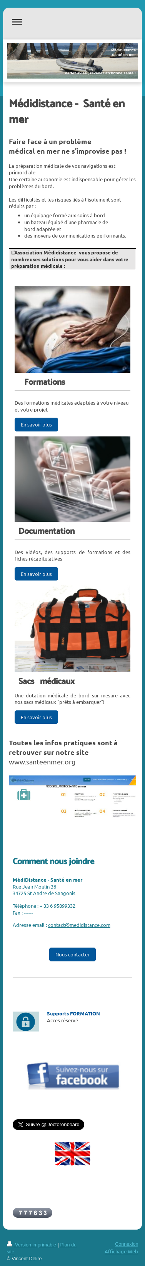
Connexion (126, 1244)
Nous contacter (72, 954)
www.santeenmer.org (42, 762)
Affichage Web (121, 1251)
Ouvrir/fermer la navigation (73, 21)
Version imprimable (32, 1245)
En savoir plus (36, 424)
